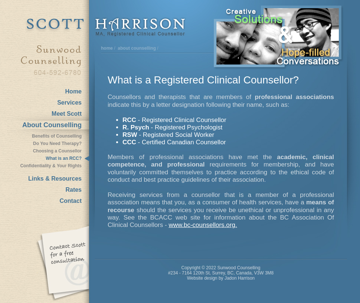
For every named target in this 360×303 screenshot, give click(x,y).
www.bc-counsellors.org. (202, 224)
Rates (73, 190)
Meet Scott (67, 114)
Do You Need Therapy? (57, 143)
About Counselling (52, 125)
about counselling (137, 48)
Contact (70, 201)
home (107, 48)
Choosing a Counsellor (57, 151)
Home (73, 91)
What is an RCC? (64, 158)
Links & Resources (55, 178)
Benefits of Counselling (57, 136)
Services (69, 102)
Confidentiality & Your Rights (51, 165)
